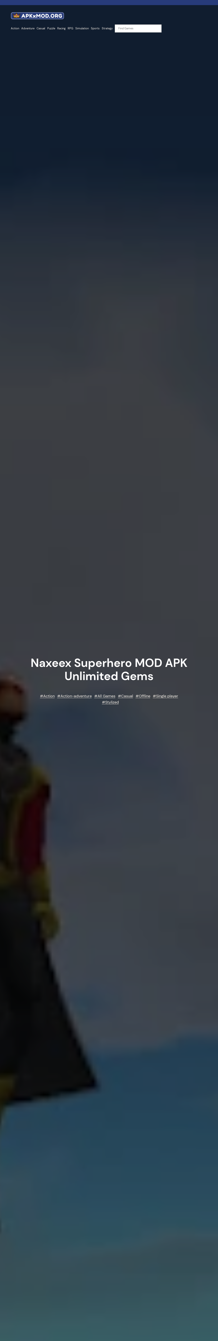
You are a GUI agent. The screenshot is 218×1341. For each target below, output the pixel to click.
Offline (144, 696)
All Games (106, 696)
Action (49, 696)
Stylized (112, 702)
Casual (127, 696)
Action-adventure (76, 696)
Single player (167, 696)
